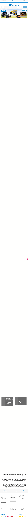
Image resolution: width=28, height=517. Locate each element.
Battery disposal (21, 505)
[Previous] (1, 13)
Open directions (13, 495)
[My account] (21, 7)
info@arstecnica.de (4, 493)
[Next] (26, 13)
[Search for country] (22, 1)
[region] (14, 13)
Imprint (20, 504)
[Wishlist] (19, 7)
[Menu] (1, 7)
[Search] (16, 7)
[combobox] (9, 7)
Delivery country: (16, 1)
